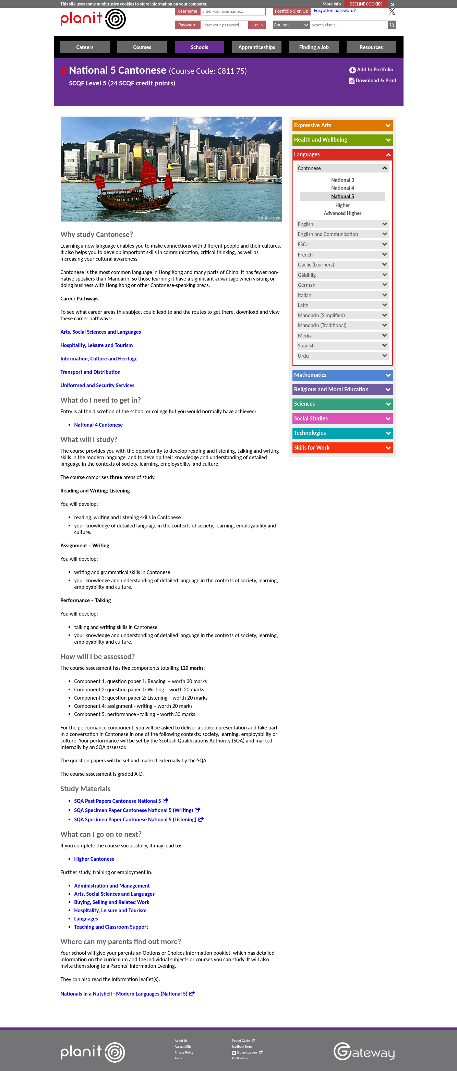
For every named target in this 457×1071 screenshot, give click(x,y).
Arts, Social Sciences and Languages (101, 332)
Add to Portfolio (371, 72)
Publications (240, 1058)
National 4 (343, 188)
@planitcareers (247, 1052)
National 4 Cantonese (98, 424)
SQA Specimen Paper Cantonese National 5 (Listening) (139, 819)
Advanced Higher (343, 213)
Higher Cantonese (94, 859)
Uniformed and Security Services (97, 385)
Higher (342, 205)
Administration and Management (112, 885)
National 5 (343, 196)
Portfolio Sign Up (292, 11)
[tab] (342, 125)
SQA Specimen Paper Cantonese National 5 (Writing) (137, 810)
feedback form (242, 1047)
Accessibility (183, 1047)
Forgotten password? (335, 10)
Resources (371, 47)
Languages (86, 918)
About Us (181, 1041)
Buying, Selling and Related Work (111, 902)
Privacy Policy (184, 1052)
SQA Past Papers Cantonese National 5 (121, 801)
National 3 (343, 180)
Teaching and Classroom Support (111, 927)
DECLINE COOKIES (366, 4)
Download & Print (372, 83)
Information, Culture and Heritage (99, 358)
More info (332, 4)
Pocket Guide (243, 1041)
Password (187, 25)
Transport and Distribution (91, 372)
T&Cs (178, 1058)
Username (187, 11)
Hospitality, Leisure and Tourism (97, 345)
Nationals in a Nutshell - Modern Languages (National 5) (128, 993)
